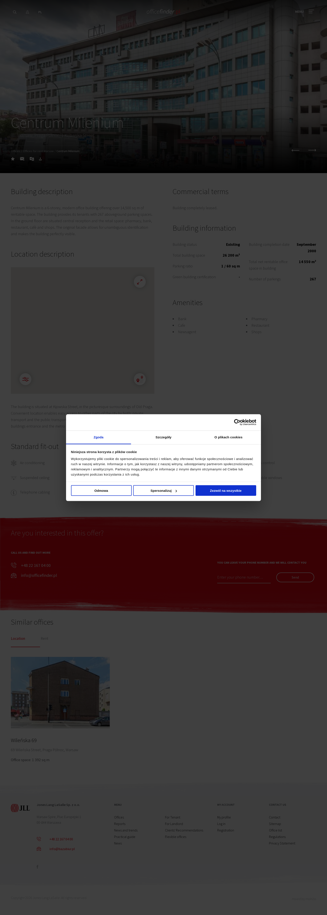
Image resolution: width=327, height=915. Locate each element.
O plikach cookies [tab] (228, 437)
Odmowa (101, 490)
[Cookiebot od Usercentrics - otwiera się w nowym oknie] (237, 422)
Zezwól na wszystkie (226, 490)
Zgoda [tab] (99, 437)
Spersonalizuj (164, 490)
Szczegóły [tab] (163, 437)
